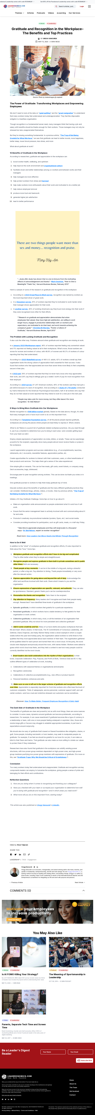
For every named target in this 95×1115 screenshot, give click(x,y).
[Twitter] (5, 1099)
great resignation (66, 113)
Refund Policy (16, 1110)
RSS (36, 1110)
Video (5, 1020)
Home (71, 1080)
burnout (45, 181)
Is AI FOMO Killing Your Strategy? (20, 974)
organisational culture (53, 166)
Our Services (74, 13)
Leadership (51, 23)
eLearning (61, 13)
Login (82, 6)
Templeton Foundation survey (34, 420)
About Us (72, 1084)
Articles (30, 13)
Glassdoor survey (24, 302)
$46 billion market (35, 412)
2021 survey (27, 385)
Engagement (32, 860)
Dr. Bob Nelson (29, 530)
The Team (73, 1087)
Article (41, 23)
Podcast (53, 970)
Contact (72, 1095)
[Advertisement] (47, 821)
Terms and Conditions (27, 1110)
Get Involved (74, 1091)
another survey (21, 309)
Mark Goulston (57, 282)
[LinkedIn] (8, 1099)
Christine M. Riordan (41, 328)
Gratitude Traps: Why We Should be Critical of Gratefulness (41, 757)
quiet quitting (44, 113)
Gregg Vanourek (50, 38)
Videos (51, 13)
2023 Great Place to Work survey (38, 295)
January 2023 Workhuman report (27, 346)
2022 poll (17, 374)
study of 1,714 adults (67, 388)
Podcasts (41, 13)
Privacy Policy (6, 1110)
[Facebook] (2, 1099)
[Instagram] (14, 1099)
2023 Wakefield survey (31, 360)
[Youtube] (11, 1099)
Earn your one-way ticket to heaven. (11, 1095)
